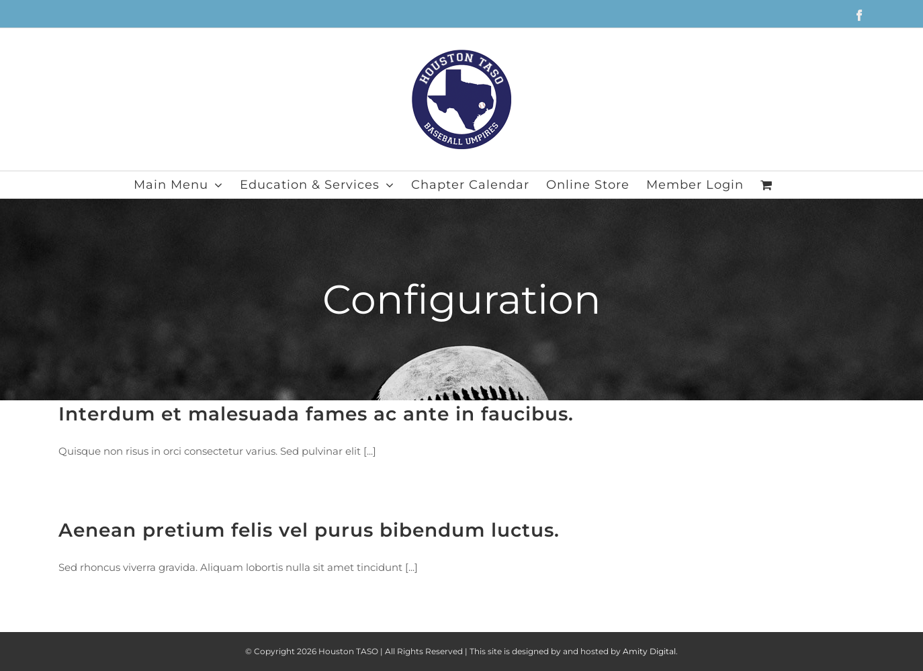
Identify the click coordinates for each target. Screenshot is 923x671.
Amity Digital (649, 651)
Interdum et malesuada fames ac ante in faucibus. (316, 413)
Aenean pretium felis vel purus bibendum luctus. (309, 530)
